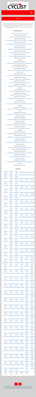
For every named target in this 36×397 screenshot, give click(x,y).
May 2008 (11, 294)
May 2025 (26, 175)
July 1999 (21, 357)
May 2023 (26, 189)
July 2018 (5, 227)
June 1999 (16, 357)
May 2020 (26, 210)
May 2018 (26, 224)
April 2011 (5, 273)
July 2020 (5, 213)
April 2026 (21, 172)
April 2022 (21, 196)
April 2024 (21, 182)
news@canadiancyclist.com (12, 27)
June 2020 (32, 210)
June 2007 (16, 301)
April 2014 (21, 252)
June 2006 (16, 308)
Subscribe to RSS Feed (22, 386)
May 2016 (26, 238)
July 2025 (5, 178)
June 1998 (16, 364)
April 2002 (5, 336)
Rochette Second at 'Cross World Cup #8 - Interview (20, 40)
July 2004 (21, 322)
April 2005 (5, 315)
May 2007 (11, 301)
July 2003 (21, 329)
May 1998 (11, 364)
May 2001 (11, 343)
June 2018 (32, 224)
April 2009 (5, 287)
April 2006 (5, 308)
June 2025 (32, 175)
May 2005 (11, 315)
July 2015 (5, 248)
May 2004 (11, 322)
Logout (30, 386)
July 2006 (21, 308)
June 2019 (32, 217)
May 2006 (11, 308)
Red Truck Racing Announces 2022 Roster (19, 91)
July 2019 (5, 220)
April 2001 (5, 343)
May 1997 (21, 368)
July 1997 (32, 368)
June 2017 (32, 231)
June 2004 (16, 322)
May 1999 (11, 357)
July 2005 (21, 315)
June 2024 (32, 182)
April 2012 (10, 266)
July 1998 (21, 364)
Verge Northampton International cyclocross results (19, 133)
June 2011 (16, 273)
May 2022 (26, 196)
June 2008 (16, 294)
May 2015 (26, 245)
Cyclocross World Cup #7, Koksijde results (19, 79)
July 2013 (26, 259)
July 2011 (21, 273)
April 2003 (5, 329)
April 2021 (21, 203)
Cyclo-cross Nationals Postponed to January (20, 82)
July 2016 (5, 241)
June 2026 (32, 172)
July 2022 (5, 199)
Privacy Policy (7, 386)
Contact (13, 386)
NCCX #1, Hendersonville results (20, 66)
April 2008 (5, 294)
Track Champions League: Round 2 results (19, 52)
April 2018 (21, 224)
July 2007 (21, 301)
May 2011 (11, 273)
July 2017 (5, 234)
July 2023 (5, 192)
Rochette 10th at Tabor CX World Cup (20, 95)
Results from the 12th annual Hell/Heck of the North (19, 124)
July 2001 (21, 343)
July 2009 (21, 287)
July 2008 (21, 294)
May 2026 (26, 172)
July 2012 (26, 266)
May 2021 (26, 203)
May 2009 (11, 287)
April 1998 (5, 364)
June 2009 (16, 287)
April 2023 (21, 189)
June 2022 (32, 196)
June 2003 (16, 329)
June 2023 (32, 189)
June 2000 (16, 350)
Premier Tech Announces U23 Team (20, 33)
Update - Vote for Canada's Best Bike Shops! (20, 37)
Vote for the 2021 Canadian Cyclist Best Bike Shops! (20, 75)
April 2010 (5, 280)
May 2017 (26, 231)
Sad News (19, 60)
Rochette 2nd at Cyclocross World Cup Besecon (20, 49)
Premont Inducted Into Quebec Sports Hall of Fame (19, 153)
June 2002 (16, 336)
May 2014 (26, 252)
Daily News (18, 18)
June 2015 (32, 245)
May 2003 (11, 329)
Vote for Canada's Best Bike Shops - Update (20, 56)
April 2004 (5, 322)
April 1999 (5, 357)
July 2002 (21, 336)
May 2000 (11, 350)
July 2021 (5, 206)
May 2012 (16, 266)
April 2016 (21, 238)
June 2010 (16, 280)
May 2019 (26, 217)
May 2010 (11, 280)
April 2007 (5, 301)
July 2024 (5, 185)
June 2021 (32, 203)
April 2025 (21, 175)
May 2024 (26, 182)
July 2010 (21, 280)
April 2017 (21, 231)
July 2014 (5, 255)
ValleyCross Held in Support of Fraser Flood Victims (20, 63)
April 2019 (21, 217)
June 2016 (32, 238)
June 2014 (32, 252)
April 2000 (5, 350)
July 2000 (21, 350)
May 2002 (11, 336)
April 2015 (21, 245)
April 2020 (21, 210)
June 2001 (16, 343)
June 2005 (16, 315)
